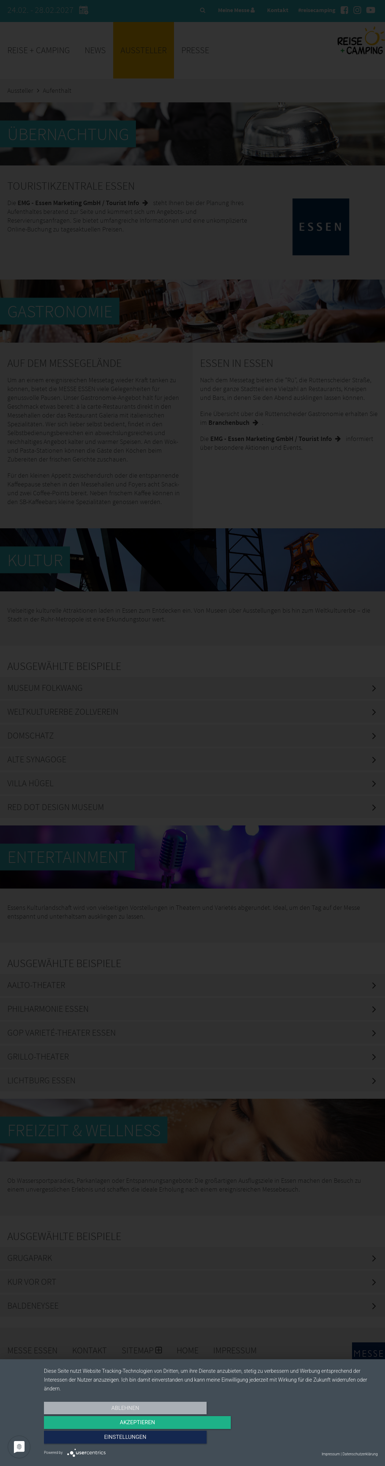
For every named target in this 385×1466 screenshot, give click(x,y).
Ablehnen (94, 1439)
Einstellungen (328, 1439)
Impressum (331, 1454)
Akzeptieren (210, 1439)
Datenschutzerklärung (360, 1454)
